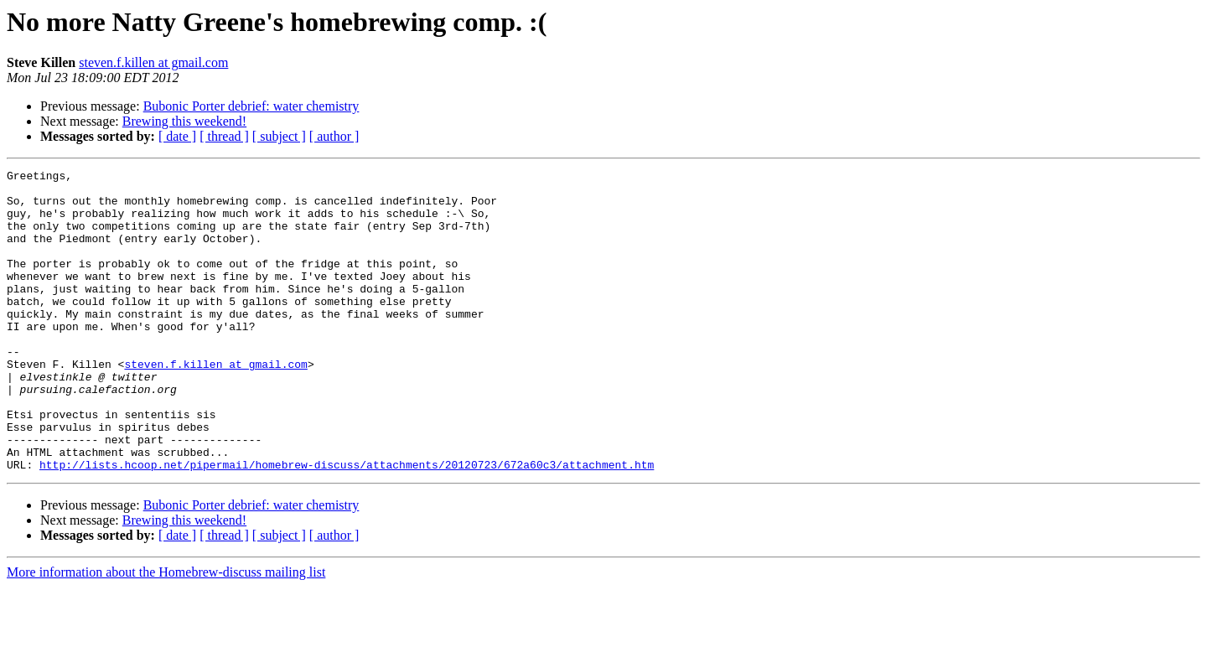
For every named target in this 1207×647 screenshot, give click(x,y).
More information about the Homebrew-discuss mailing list (166, 632)
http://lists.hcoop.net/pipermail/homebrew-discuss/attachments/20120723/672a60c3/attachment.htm (346, 524)
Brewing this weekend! (184, 121)
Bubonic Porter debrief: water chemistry (251, 106)
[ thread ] (224, 136)
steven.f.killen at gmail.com (153, 62)
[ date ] (177, 136)
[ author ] (334, 136)
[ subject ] (279, 136)
